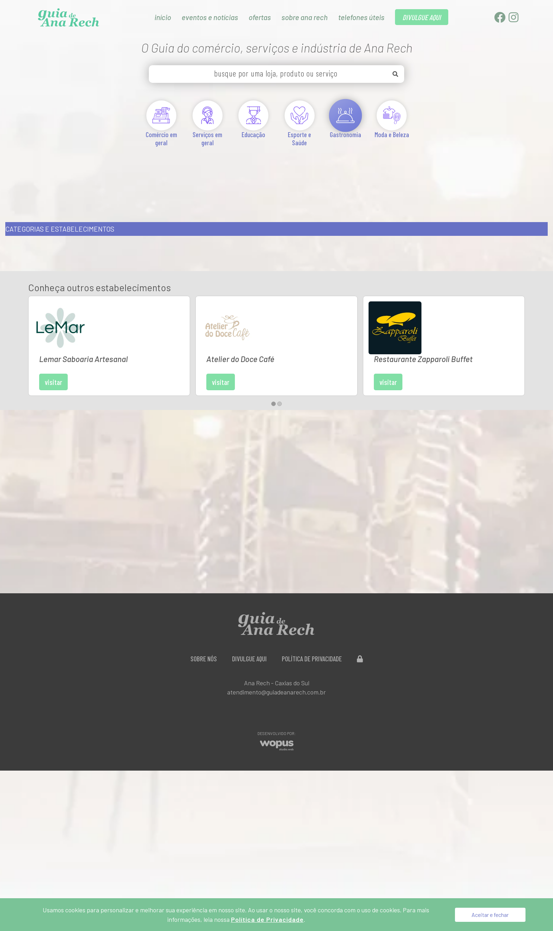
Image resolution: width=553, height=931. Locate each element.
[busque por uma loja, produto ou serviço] (276, 74)
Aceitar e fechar (490, 914)
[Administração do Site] (360, 623)
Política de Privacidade (312, 623)
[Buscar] (395, 74)
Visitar (106, 337)
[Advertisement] (276, 176)
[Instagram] (513, 19)
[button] (273, 368)
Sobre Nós (203, 623)
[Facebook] (500, 19)
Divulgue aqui (249, 623)
